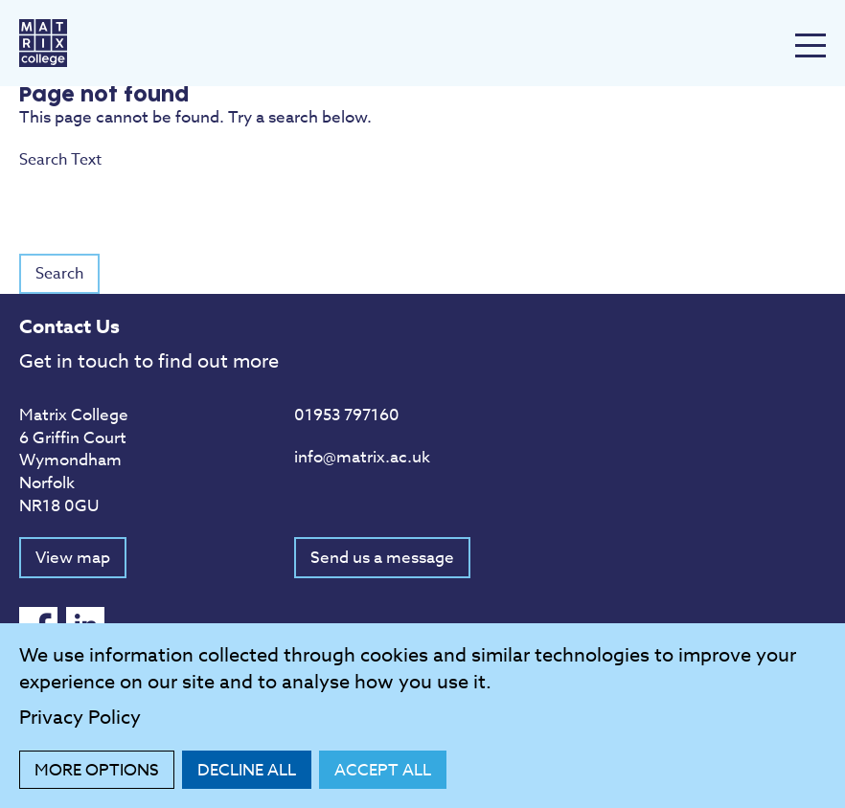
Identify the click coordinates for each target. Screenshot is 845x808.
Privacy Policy (80, 717)
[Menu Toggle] (810, 45)
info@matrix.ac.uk (362, 457)
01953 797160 (347, 415)
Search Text (422, 180)
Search (59, 273)
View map (72, 558)
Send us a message (382, 558)
